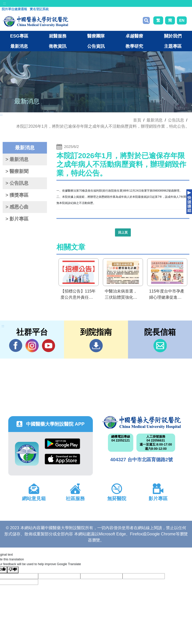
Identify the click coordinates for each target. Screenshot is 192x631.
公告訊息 (176, 120)
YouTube (48, 345)
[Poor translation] (12, 570)
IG (32, 345)
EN (181, 20)
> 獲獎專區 (16, 195)
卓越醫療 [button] (134, 35)
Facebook (15, 345)
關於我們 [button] (173, 35)
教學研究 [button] (134, 46)
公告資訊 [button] (96, 46)
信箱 (160, 345)
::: (4, 3)
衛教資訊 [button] (57, 46)
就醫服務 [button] (57, 35)
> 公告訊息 (16, 183)
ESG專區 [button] (19, 35)
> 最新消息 (16, 159)
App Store (62, 459)
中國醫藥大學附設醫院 (141, 422)
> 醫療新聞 (16, 171)
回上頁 (123, 232)
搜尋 (146, 20)
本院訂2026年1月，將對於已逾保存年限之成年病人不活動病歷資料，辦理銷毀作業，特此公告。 (102, 126)
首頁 (137, 120)
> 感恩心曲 (16, 207)
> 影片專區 (16, 219)
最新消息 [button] (19, 46)
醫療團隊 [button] (96, 35)
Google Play (62, 443)
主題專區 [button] (173, 46)
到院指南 (96, 345)
